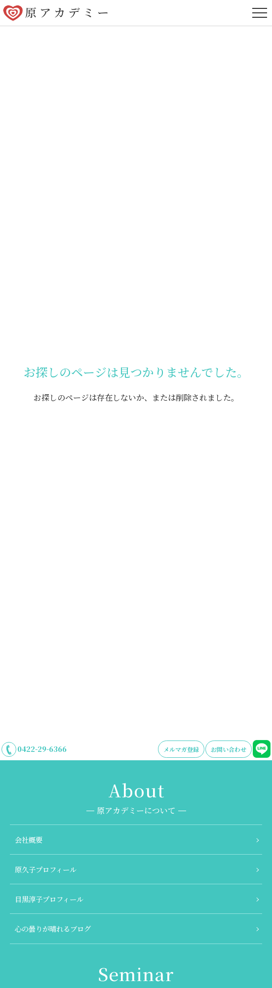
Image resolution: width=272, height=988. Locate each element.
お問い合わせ (228, 749)
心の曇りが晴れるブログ (53, 928)
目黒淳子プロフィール (49, 899)
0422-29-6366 (42, 748)
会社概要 (28, 839)
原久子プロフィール (46, 869)
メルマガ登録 (181, 749)
